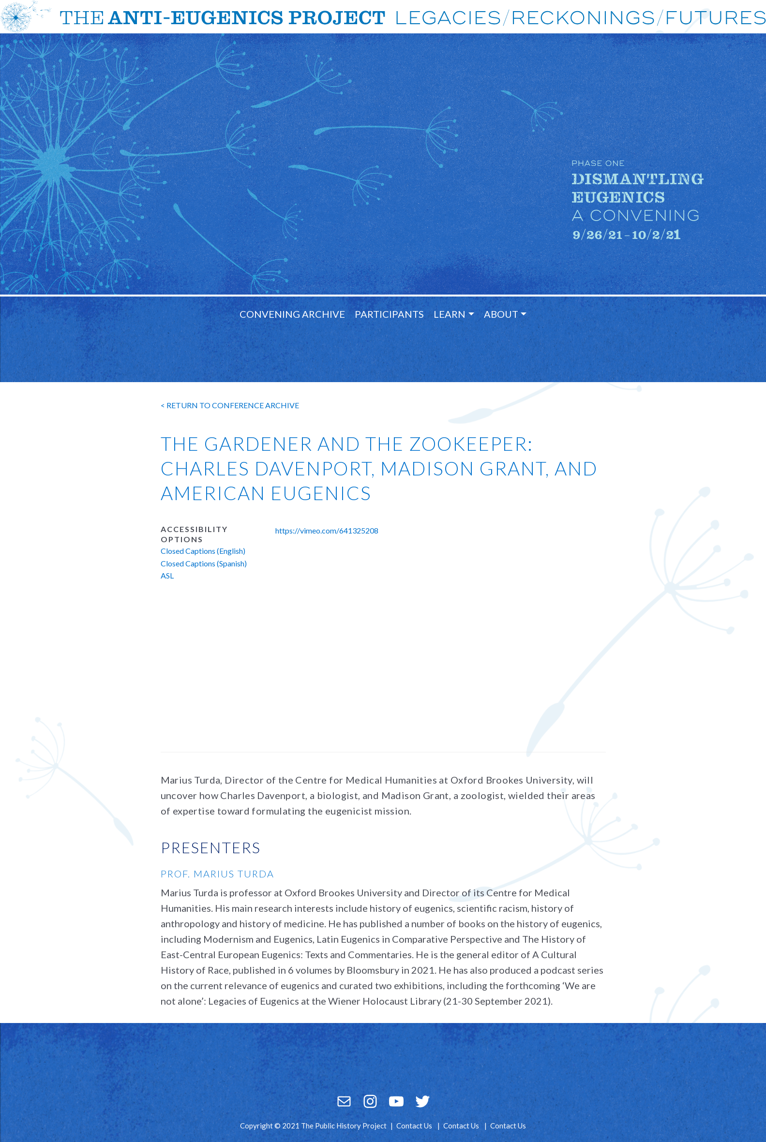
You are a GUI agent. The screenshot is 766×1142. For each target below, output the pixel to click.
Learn (450, 314)
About (501, 314)
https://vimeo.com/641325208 (326, 530)
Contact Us (414, 1125)
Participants (389, 314)
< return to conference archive (230, 405)
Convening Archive (292, 314)
